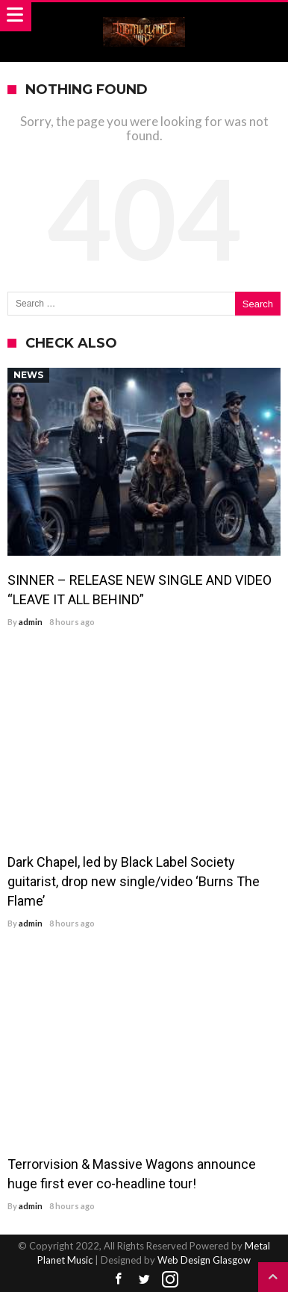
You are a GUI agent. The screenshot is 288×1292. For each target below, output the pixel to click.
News (28, 374)
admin (31, 622)
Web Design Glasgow (204, 1260)
